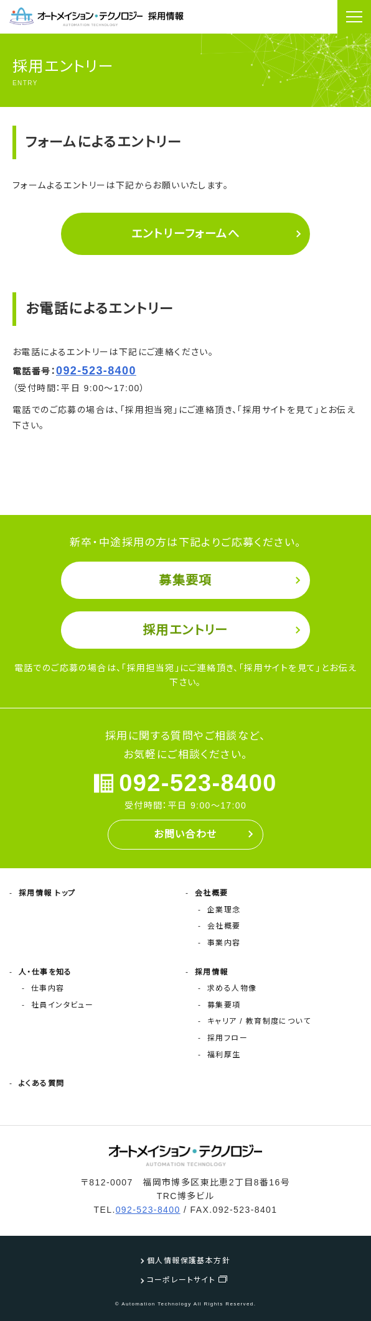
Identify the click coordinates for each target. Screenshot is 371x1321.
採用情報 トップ (47, 893)
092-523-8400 (96, 370)
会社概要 (211, 893)
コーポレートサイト (181, 1280)
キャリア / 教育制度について (259, 1021)
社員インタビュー (62, 1005)
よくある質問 (41, 1083)
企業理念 (224, 910)
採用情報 (211, 972)
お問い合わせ (185, 834)
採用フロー (227, 1038)
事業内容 (224, 943)
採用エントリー (185, 630)
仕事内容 (48, 988)
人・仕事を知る (45, 972)
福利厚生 (224, 1054)
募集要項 (185, 580)
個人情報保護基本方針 (188, 1260)
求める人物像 (231, 988)
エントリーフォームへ (185, 234)
